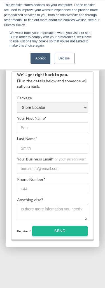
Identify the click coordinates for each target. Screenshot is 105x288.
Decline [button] (64, 58)
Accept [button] (40, 58)
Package (24, 97)
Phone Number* (31, 179)
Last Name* (27, 138)
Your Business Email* (51, 159)
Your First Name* (31, 118)
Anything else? (30, 199)
